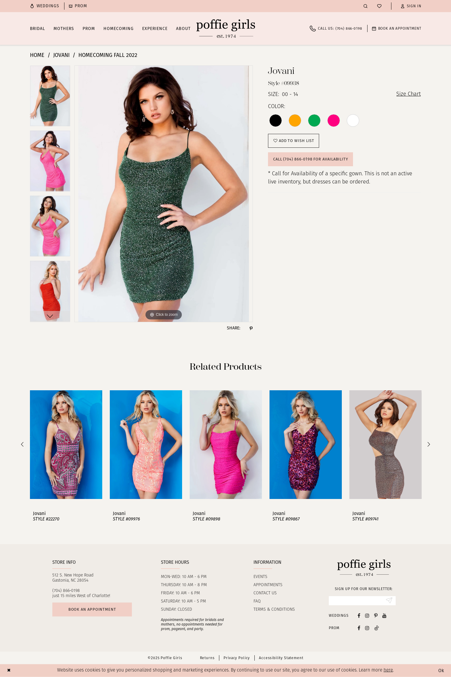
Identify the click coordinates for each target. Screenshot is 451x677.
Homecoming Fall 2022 (107, 55)
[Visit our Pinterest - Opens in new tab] (376, 615)
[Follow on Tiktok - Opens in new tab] (376, 628)
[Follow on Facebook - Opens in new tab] (359, 628)
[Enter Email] (362, 600)
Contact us (265, 593)
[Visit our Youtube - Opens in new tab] (384, 615)
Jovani (61, 55)
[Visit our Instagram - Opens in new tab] (367, 615)
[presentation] (66, 445)
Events (260, 577)
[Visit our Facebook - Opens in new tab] (359, 615)
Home (37, 55)
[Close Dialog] (9, 670)
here (388, 670)
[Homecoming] (78, 6)
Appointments (268, 585)
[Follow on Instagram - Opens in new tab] (367, 628)
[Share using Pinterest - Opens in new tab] (251, 328)
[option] (50, 97)
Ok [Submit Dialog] (441, 670)
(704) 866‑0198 (66, 591)
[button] (411, 6)
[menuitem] (44, 6)
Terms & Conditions (274, 609)
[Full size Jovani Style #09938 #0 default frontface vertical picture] (164, 194)
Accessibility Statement (281, 658)
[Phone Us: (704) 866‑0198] (336, 28)
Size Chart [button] (408, 94)
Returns (207, 658)
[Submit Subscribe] (389, 600)
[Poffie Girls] (225, 28)
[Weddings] (44, 6)
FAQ (257, 601)
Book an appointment (92, 609)
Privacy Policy (237, 658)
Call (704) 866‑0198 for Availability (310, 159)
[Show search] (365, 6)
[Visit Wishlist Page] (379, 6)
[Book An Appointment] (396, 28)
